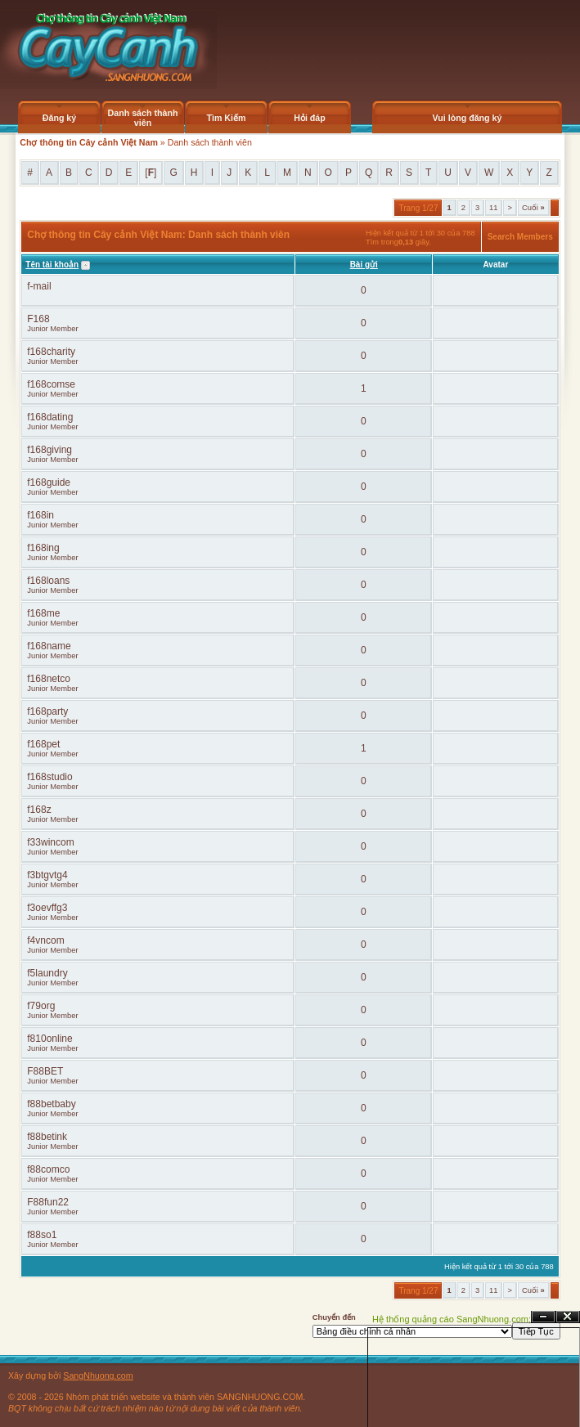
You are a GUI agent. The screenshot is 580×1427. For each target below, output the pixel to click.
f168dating (50, 417)
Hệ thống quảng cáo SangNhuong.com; (451, 1319)
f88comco (48, 1169)
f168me (43, 613)
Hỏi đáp (310, 118)
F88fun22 (48, 1202)
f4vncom (45, 940)
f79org (41, 1006)
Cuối (533, 208)
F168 (38, 319)
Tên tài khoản (52, 264)
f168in (40, 515)
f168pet (43, 744)
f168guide (48, 482)
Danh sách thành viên (143, 118)
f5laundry (47, 973)
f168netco (48, 678)
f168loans (48, 580)
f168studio (49, 777)
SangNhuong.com (98, 1375)
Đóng (567, 1317)
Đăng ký (59, 118)
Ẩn (543, 1317)
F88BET (45, 1071)
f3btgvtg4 (47, 875)
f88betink (47, 1136)
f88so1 (41, 1235)
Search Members (520, 236)
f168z (39, 809)
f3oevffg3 (47, 907)
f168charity (51, 351)
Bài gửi (364, 264)
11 (493, 208)
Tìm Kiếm (225, 118)
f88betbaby (51, 1104)
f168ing (43, 548)
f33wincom (50, 842)
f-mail (39, 286)
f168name (48, 646)
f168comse (51, 384)
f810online (49, 1038)
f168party (47, 711)
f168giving (49, 449)
